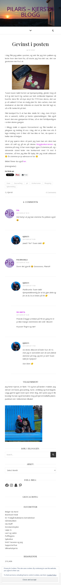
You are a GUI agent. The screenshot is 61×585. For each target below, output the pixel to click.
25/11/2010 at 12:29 (22, 315)
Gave (8, 183)
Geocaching (18, 183)
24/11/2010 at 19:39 (29, 239)
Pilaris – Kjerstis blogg (30, 11)
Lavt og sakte (11, 533)
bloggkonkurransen (45, 144)
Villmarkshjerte (11, 548)
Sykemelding (11, 187)
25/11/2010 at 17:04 (29, 286)
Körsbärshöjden (12, 527)
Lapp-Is (8, 530)
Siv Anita (20, 312)
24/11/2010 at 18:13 (22, 213)
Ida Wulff (9, 524)
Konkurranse (36, 183)
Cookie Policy (51, 575)
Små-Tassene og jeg (14, 542)
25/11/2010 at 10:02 (22, 262)
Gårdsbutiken (10, 520)
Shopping (47, 183)
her (24, 161)
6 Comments (51, 192)
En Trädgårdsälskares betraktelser (20, 517)
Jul (27, 183)
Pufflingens (10, 536)
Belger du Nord (11, 511)
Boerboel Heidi (11, 514)
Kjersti (10, 192)
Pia (17, 210)
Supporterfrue (11, 545)
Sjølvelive (9, 539)
